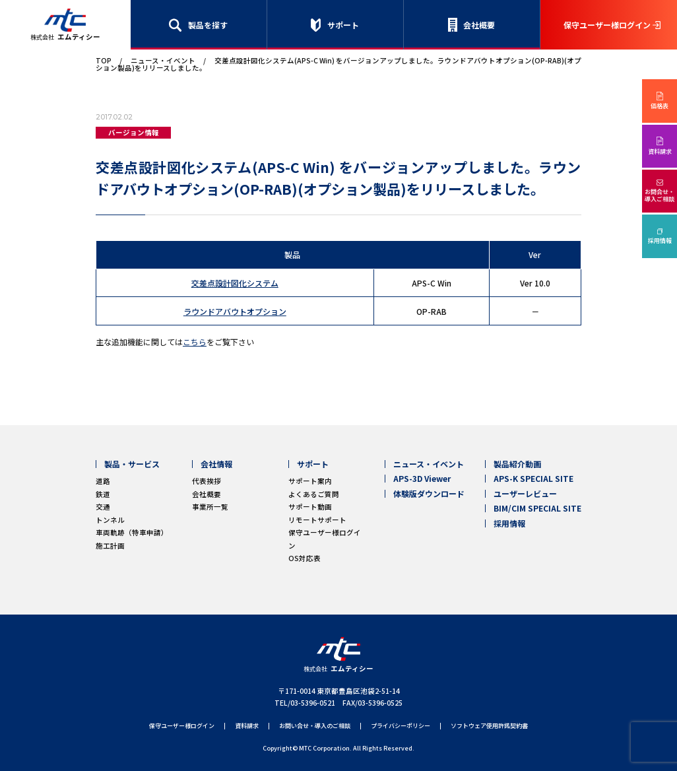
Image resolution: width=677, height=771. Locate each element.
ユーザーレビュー (525, 494)
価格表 (659, 106)
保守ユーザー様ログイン (607, 24)
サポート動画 (310, 507)
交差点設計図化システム (234, 282)
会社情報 (216, 464)
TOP (104, 60)
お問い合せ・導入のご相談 (314, 726)
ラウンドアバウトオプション (234, 311)
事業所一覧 (210, 507)
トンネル (110, 520)
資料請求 (660, 151)
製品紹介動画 (517, 464)
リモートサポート (317, 520)
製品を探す (208, 24)
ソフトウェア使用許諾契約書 (489, 726)
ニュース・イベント (163, 60)
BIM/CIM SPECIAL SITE (537, 508)
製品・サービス (132, 464)
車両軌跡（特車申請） (132, 532)
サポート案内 (310, 481)
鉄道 (103, 494)
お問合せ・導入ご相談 (659, 195)
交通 (103, 507)
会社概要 (479, 24)
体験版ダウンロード (429, 494)
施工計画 (110, 546)
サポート (343, 24)
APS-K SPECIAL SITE (533, 479)
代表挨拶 (206, 481)
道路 (103, 481)
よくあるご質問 (313, 494)
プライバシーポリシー (400, 726)
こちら (195, 341)
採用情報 (660, 240)
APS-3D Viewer (422, 479)
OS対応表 (304, 558)
